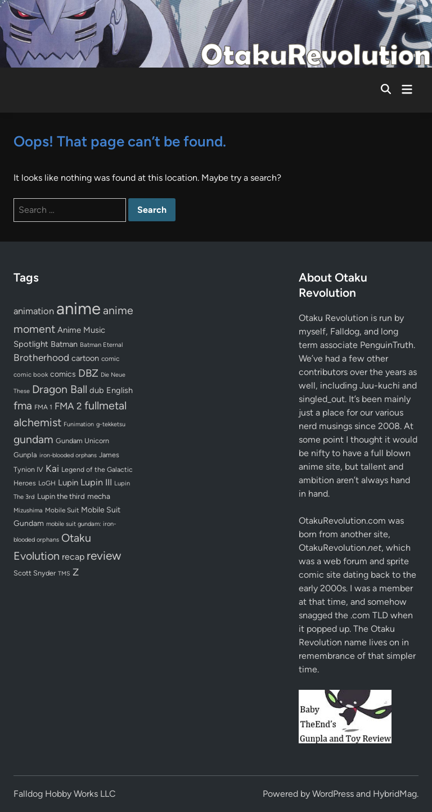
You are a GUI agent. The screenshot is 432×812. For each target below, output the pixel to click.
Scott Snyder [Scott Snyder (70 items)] (35, 573)
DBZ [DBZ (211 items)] (88, 373)
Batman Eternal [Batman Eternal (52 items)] (101, 345)
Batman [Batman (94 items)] (64, 344)
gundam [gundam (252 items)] (33, 439)
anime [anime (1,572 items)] (78, 308)
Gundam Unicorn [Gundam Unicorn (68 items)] (82, 440)
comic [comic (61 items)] (110, 359)
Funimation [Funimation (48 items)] (79, 424)
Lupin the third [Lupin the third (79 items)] (61, 496)
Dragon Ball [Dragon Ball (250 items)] (59, 389)
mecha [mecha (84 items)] (98, 496)
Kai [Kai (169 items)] (52, 468)
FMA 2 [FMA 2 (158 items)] (68, 406)
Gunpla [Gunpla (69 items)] (25, 454)
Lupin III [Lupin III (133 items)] (96, 482)
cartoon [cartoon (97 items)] (85, 358)
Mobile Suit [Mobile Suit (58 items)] (62, 510)
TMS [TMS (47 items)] (64, 573)
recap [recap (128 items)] (73, 556)
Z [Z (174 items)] (76, 572)
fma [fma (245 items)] (23, 405)
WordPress (333, 793)
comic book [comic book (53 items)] (31, 374)
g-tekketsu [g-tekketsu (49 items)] (110, 424)
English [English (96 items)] (119, 390)
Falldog (344, 331)
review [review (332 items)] (104, 555)
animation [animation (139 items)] (34, 310)
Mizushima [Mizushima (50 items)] (28, 510)
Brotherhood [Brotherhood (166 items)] (41, 357)
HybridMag (395, 793)
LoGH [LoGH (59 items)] (47, 483)
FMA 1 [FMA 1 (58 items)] (43, 407)
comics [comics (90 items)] (63, 374)
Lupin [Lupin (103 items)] (68, 483)
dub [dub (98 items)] (96, 390)
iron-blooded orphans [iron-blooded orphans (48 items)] (68, 455)
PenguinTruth (386, 345)
